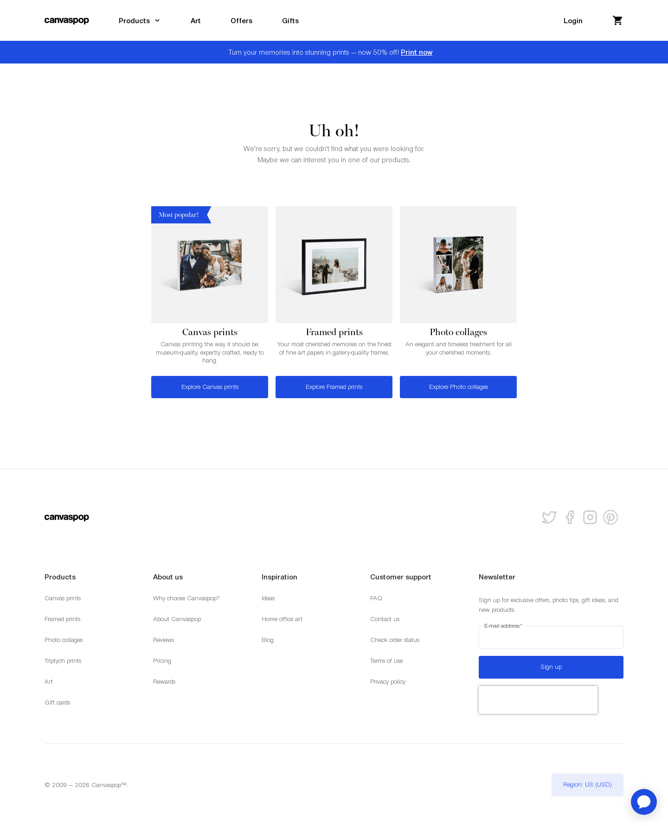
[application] (644, 802)
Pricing (162, 660)
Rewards (164, 681)
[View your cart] (617, 20)
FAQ (376, 598)
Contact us (384, 619)
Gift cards (57, 702)
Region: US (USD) (587, 784)
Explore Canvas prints (209, 386)
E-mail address (503, 626)
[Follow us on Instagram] (590, 517)
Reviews (163, 639)
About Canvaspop (177, 619)
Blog (268, 639)
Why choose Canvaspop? (186, 598)
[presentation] (538, 700)
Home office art (282, 619)
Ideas (268, 598)
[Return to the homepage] (67, 20)
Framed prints (62, 619)
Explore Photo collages (458, 386)
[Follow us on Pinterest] (610, 517)
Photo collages (64, 639)
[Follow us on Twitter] (549, 517)
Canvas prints (63, 598)
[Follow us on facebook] (569, 517)
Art (49, 681)
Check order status (394, 639)
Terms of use (386, 660)
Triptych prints (63, 660)
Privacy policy (387, 681)
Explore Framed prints (334, 386)
